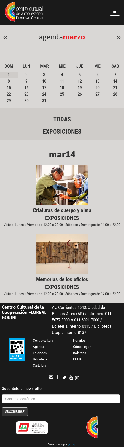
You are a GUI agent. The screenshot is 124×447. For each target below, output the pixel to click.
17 (44, 87)
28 (115, 94)
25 (62, 94)
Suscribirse (15, 412)
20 (97, 87)
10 (44, 81)
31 (44, 100)
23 (26, 94)
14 (115, 81)
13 (97, 81)
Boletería (79, 353)
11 (62, 81)
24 (44, 94)
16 (26, 87)
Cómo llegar (82, 346)
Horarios (79, 340)
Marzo (74, 37)
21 (115, 87)
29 (9, 100)
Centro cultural (43, 340)
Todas (62, 119)
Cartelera (39, 365)
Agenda (38, 346)
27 (97, 94)
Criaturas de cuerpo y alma (62, 210)
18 (62, 87)
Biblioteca (40, 359)
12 (80, 81)
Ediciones (40, 353)
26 (80, 94)
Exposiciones (62, 131)
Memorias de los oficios (62, 279)
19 (80, 87)
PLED (77, 359)
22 (9, 94)
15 (9, 87)
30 (26, 100)
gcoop (71, 445)
